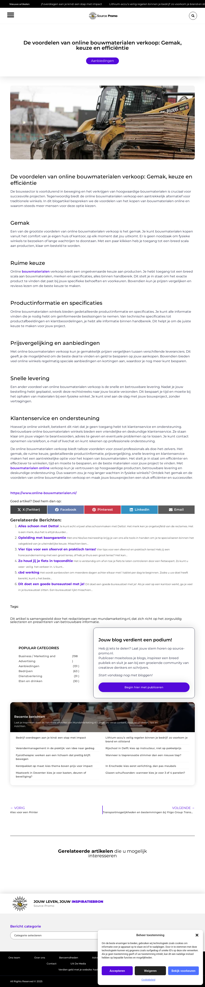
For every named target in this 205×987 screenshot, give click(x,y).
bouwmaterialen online (29, 468)
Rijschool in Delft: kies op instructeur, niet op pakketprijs (143, 748)
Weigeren (150, 971)
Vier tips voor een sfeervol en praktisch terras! (57, 549)
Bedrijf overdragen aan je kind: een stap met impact (71, 4)
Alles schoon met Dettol (38, 526)
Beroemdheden (68, 957)
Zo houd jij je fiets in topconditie (45, 561)
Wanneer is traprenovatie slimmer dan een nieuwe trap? (143, 755)
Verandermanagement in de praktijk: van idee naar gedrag (55, 748)
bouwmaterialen (36, 271)
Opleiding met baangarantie (42, 538)
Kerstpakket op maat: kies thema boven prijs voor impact (54, 765)
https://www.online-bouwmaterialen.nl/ (43, 493)
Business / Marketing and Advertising (37, 659)
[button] (197, 935)
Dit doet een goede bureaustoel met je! (51, 584)
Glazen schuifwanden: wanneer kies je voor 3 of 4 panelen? (145, 772)
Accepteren (117, 971)
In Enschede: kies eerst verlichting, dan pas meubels (141, 765)
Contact (51, 963)
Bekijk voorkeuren (183, 971)
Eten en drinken (30, 681)
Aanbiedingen (102, 61)
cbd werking (28, 572)
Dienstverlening (30, 676)
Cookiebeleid (148, 979)
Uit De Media (78, 963)
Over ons (39, 957)
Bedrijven (26, 671)
